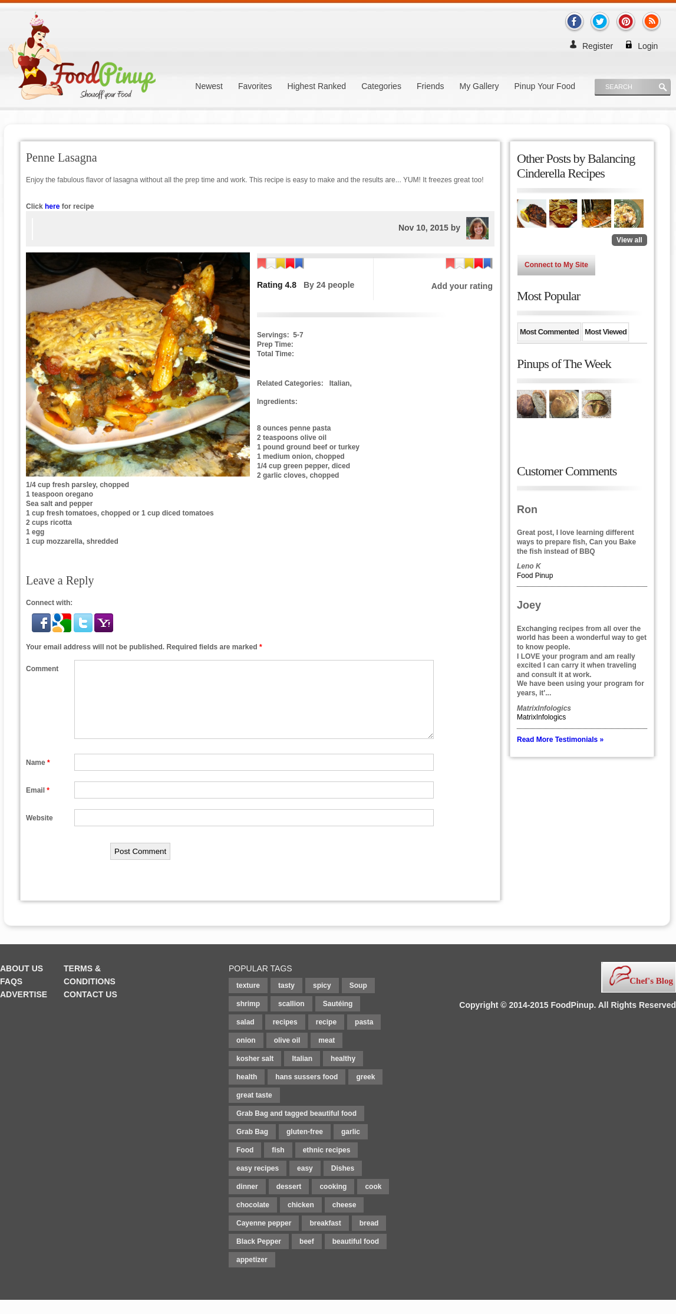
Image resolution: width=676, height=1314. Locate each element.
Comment (42, 669)
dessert (289, 1201)
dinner (247, 1201)
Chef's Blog (651, 995)
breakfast (325, 1237)
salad (245, 1036)
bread (369, 1237)
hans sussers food (306, 1091)
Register (597, 46)
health (246, 1091)
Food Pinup (535, 575)
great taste (254, 1109)
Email (38, 804)
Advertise (23, 1008)
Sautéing (338, 1018)
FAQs (11, 995)
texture (248, 1000)
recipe (326, 1036)
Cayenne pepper (263, 1237)
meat (326, 1054)
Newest (209, 86)
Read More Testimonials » (560, 739)
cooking (333, 1201)
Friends (430, 86)
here (52, 206)
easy (305, 1182)
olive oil (287, 1054)
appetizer (252, 1274)
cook (373, 1201)
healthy (343, 1073)
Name (38, 777)
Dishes (342, 1182)
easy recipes (257, 1182)
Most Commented (549, 331)
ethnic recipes (327, 1164)
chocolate (252, 1219)
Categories (381, 86)
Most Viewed (605, 331)
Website (39, 832)
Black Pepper (258, 1255)
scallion (291, 1018)
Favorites (255, 86)
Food (244, 1164)
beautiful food (355, 1255)
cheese (344, 1219)
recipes (285, 1036)
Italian (302, 1073)
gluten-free (304, 1146)
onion (246, 1054)
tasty (286, 1000)
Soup (358, 1000)
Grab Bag (252, 1146)
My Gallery (479, 86)
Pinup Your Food (544, 86)
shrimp (248, 1018)
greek (365, 1091)
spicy (322, 1000)
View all (629, 240)
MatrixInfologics (541, 717)
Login (648, 46)
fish (278, 1164)
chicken (301, 1219)
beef (306, 1255)
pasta (364, 1036)
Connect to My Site (556, 265)
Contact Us (90, 1008)
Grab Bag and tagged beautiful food (296, 1128)
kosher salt (254, 1073)
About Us (21, 982)
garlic (350, 1146)
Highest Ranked (317, 86)
